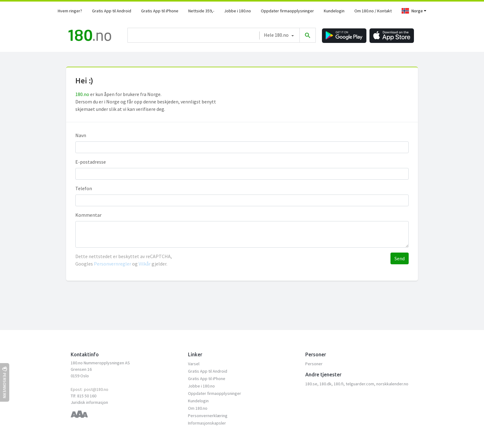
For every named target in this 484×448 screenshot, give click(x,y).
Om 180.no (197, 408)
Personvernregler (113, 264)
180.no (82, 94)
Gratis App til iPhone (159, 11)
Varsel (193, 363)
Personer (314, 363)
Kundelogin (334, 11)
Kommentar (88, 215)
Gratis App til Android (111, 11)
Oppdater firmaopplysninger (287, 11)
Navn (80, 135)
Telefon (83, 188)
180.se (311, 384)
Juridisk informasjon (89, 402)
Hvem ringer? (70, 11)
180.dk (325, 384)
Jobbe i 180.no (237, 11)
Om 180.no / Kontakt (373, 11)
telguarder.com (360, 384)
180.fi (339, 384)
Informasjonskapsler (207, 423)
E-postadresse (90, 162)
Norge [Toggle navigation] (412, 11)
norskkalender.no (392, 384)
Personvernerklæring (207, 415)
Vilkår (145, 264)
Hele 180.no (276, 35)
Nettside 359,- (201, 11)
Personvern (4, 382)
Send (399, 258)
